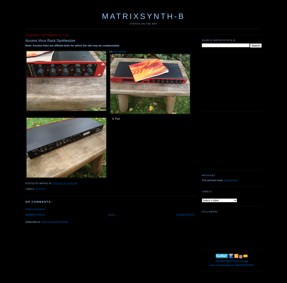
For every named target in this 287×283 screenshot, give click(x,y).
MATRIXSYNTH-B (143, 16)
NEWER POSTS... (36, 214)
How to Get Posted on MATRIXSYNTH (231, 265)
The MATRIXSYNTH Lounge (231, 261)
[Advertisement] (232, 81)
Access (40, 189)
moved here (230, 180)
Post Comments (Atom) (54, 221)
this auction (119, 51)
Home (111, 214)
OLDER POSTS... (186, 214)
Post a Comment (35, 209)
